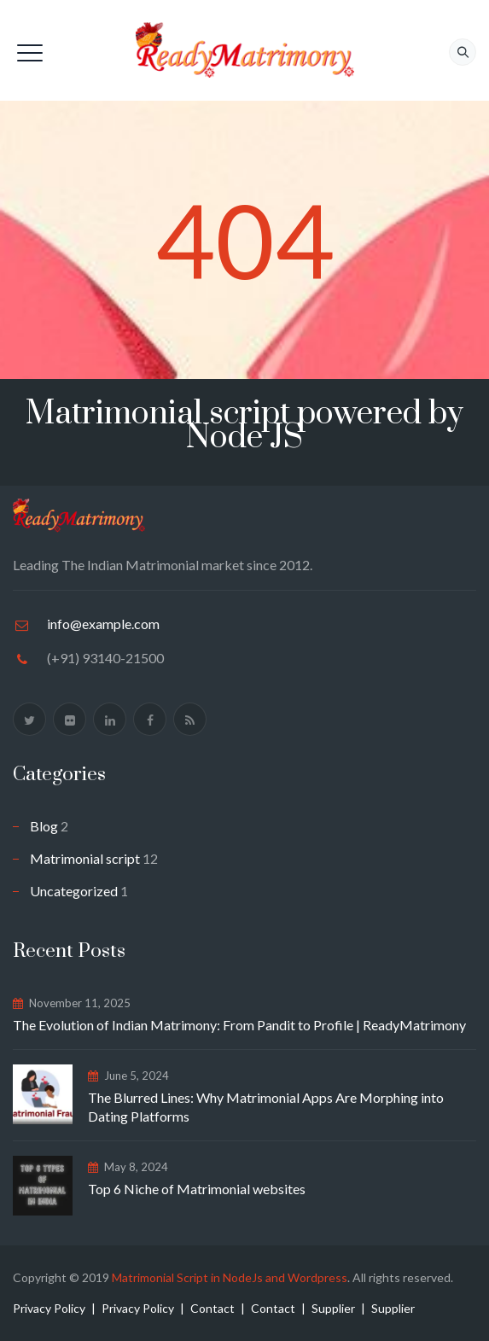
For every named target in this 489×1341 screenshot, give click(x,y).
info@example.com (103, 623)
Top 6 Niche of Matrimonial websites (197, 1189)
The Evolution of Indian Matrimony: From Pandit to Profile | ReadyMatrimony (239, 1025)
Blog (44, 826)
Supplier (333, 1308)
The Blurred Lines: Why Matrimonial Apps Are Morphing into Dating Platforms (266, 1106)
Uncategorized (74, 891)
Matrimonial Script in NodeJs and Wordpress (229, 1277)
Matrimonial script (85, 858)
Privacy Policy (49, 1308)
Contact (212, 1308)
